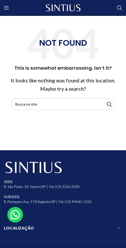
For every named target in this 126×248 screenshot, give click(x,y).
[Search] (119, 8)
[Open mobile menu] (6, 8)
